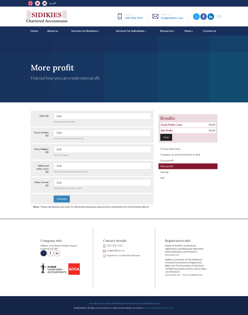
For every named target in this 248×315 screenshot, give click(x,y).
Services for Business (85, 30)
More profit (166, 166)
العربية (52, 2)
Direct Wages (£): (41, 151)
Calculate (62, 198)
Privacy (137, 303)
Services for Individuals (131, 30)
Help (145, 303)
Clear (166, 137)
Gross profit (167, 160)
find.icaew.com (172, 254)
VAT (162, 177)
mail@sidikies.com (172, 17)
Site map (153, 303)
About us (52, 30)
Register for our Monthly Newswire (123, 255)
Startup (164, 171)
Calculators (72, 57)
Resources (167, 30)
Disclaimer (127, 303)
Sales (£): (44, 116)
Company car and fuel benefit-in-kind (180, 154)
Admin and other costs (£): (43, 168)
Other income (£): (41, 184)
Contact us (209, 30)
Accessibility (115, 303)
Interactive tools (55, 57)
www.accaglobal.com (192, 274)
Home (34, 30)
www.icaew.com (172, 274)
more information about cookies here (158, 308)
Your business (87, 57)
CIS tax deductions (170, 148)
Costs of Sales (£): (41, 134)
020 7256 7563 (133, 17)
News (189, 30)
